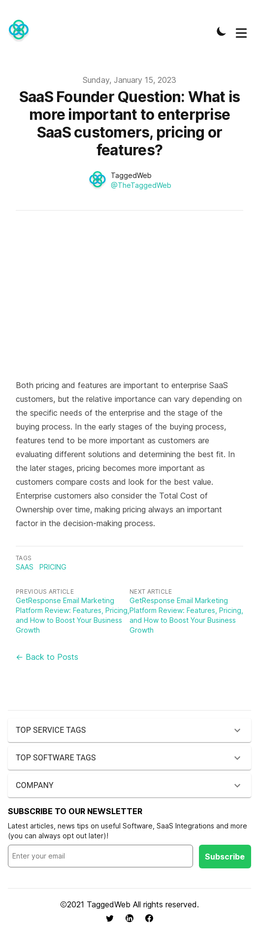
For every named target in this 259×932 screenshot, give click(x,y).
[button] (129, 730)
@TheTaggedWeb (141, 185)
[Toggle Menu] (241, 31)
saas (24, 567)
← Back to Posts (47, 657)
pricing (52, 567)
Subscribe (225, 856)
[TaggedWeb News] (21, 31)
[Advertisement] (129, 299)
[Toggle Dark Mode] (221, 31)
